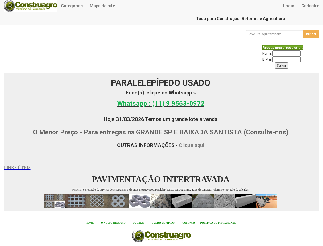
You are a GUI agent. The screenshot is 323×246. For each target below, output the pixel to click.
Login (288, 5)
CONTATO (188, 222)
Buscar (311, 34)
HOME (90, 222)
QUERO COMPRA (162, 222)
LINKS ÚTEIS (17, 167)
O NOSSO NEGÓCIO (113, 222)
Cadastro (310, 5)
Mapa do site (102, 5)
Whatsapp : (160, 103)
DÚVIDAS (138, 222)
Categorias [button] (72, 5)
